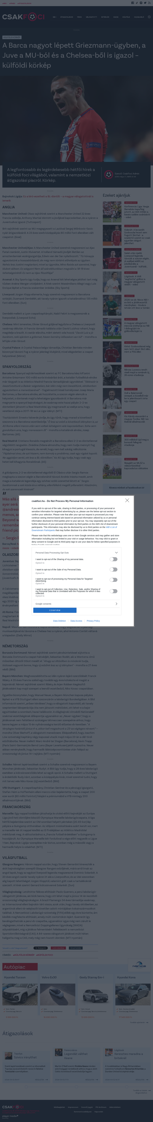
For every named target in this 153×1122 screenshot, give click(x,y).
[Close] (128, 501)
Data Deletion (59, 621)
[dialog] (76, 561)
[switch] (113, 559)
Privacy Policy (93, 621)
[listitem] (76, 552)
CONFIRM (55, 610)
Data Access (76, 621)
